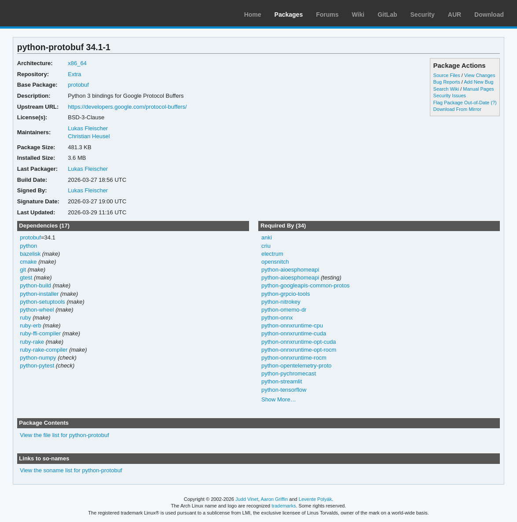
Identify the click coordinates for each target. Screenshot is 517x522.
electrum (272, 253)
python (28, 246)
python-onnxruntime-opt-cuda (298, 341)
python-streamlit (281, 381)
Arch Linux (48, 13)
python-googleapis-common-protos (305, 285)
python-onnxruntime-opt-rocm (298, 349)
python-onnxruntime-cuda (293, 333)
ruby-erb (30, 325)
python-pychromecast (288, 373)
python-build (35, 285)
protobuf (78, 84)
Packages (289, 14)
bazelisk (30, 253)
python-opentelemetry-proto (296, 365)
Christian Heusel (89, 136)
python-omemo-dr (283, 309)
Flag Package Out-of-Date (461, 102)
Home (252, 14)
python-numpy (38, 357)
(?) (493, 102)
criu (266, 246)
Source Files (446, 75)
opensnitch (275, 261)
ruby (25, 317)
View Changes (479, 75)
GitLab (387, 14)
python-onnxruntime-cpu (292, 325)
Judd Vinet (246, 499)
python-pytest (37, 365)
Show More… (278, 399)
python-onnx (277, 317)
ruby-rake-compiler (43, 349)
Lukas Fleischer (88, 128)
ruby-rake (32, 341)
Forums (327, 14)
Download (489, 14)
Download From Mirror (457, 109)
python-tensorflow (284, 389)
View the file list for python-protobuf (64, 435)
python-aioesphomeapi (290, 269)
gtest (26, 277)
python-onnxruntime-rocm (293, 357)
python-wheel (37, 309)
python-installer (39, 293)
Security (423, 14)
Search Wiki (446, 89)
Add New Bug (478, 82)
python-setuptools (42, 301)
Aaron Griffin (274, 499)
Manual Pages (478, 89)
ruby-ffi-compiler (40, 333)
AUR (454, 14)
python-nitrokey (281, 301)
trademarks (283, 505)
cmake (28, 261)
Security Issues (449, 95)
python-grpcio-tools (285, 293)
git (23, 269)
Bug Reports (446, 82)
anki (266, 237)
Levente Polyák (315, 499)
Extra (74, 74)
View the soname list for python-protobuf (71, 470)
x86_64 (77, 63)
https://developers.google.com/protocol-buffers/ (127, 106)
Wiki (358, 14)
